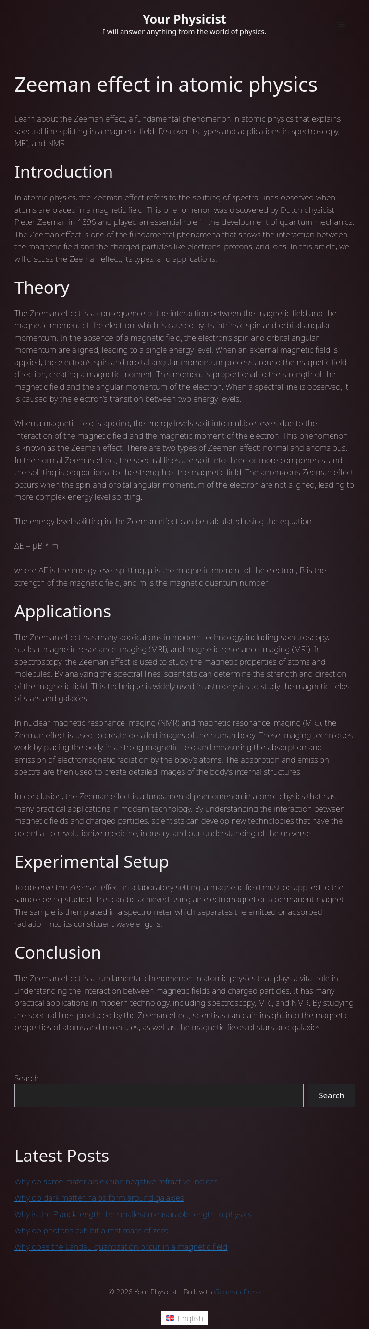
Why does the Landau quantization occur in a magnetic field (121, 1246)
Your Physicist (184, 19)
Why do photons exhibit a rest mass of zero (91, 1230)
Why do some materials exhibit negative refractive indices (116, 1181)
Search (26, 1077)
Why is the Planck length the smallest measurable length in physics (132, 1213)
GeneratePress (237, 1291)
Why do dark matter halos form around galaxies (99, 1197)
